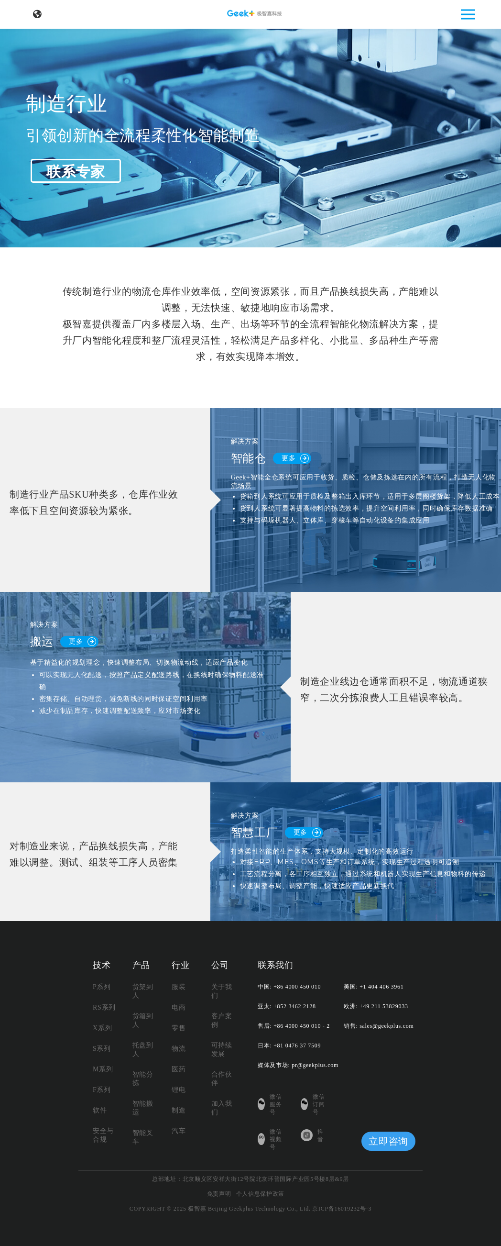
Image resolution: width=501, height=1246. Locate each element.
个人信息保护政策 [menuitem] (260, 1193)
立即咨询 (388, 1141)
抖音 (312, 1135)
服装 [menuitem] (178, 986)
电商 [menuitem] (178, 1007)
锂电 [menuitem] (178, 1089)
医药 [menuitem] (178, 1069)
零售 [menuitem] (178, 1028)
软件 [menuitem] (100, 1110)
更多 (295, 458)
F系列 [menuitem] (102, 1089)
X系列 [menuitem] (102, 1028)
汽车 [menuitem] (178, 1131)
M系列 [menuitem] (103, 1069)
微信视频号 (270, 1139)
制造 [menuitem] (178, 1110)
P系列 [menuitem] (102, 986)
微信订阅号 (313, 1104)
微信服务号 (270, 1104)
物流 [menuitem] (178, 1048)
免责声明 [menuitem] (219, 1193)
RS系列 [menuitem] (104, 1007)
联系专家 (75, 171)
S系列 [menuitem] (102, 1048)
